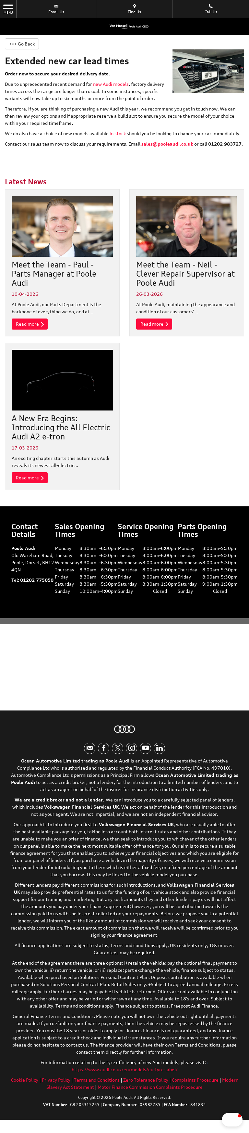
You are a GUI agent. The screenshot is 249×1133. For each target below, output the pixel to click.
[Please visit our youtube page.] (145, 756)
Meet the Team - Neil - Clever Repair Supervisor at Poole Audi (185, 275)
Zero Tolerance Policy (145, 1087)
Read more (32, 325)
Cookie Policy (24, 1087)
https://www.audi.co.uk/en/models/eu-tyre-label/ (125, 1077)
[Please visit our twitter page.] (117, 756)
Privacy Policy (56, 1087)
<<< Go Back (23, 44)
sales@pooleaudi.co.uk (167, 145)
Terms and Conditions (97, 1087)
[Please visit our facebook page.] (103, 756)
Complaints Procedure (195, 1087)
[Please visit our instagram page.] (131, 756)
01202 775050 (36, 583)
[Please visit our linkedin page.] (159, 756)
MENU (8, 8)
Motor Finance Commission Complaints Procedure (150, 1095)
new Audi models (111, 85)
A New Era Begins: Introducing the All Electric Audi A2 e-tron (61, 429)
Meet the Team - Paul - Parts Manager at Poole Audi (54, 275)
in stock (118, 134)
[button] (213, 1119)
